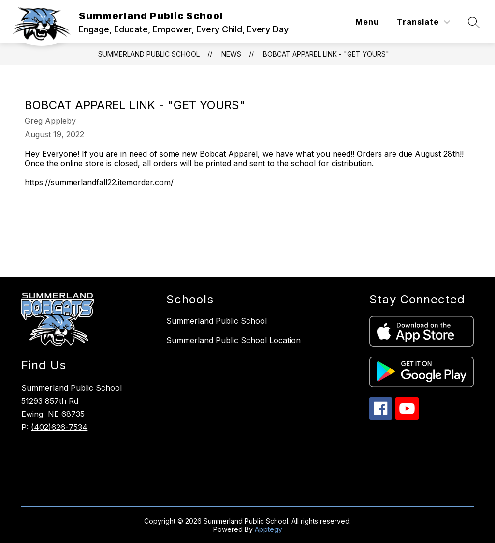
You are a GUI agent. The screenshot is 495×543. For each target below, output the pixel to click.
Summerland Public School (149, 54)
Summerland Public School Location (233, 340)
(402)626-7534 (59, 427)
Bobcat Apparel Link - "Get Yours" (326, 54)
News (231, 54)
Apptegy (268, 529)
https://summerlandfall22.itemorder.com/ (99, 182)
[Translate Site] (423, 22)
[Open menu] (360, 22)
